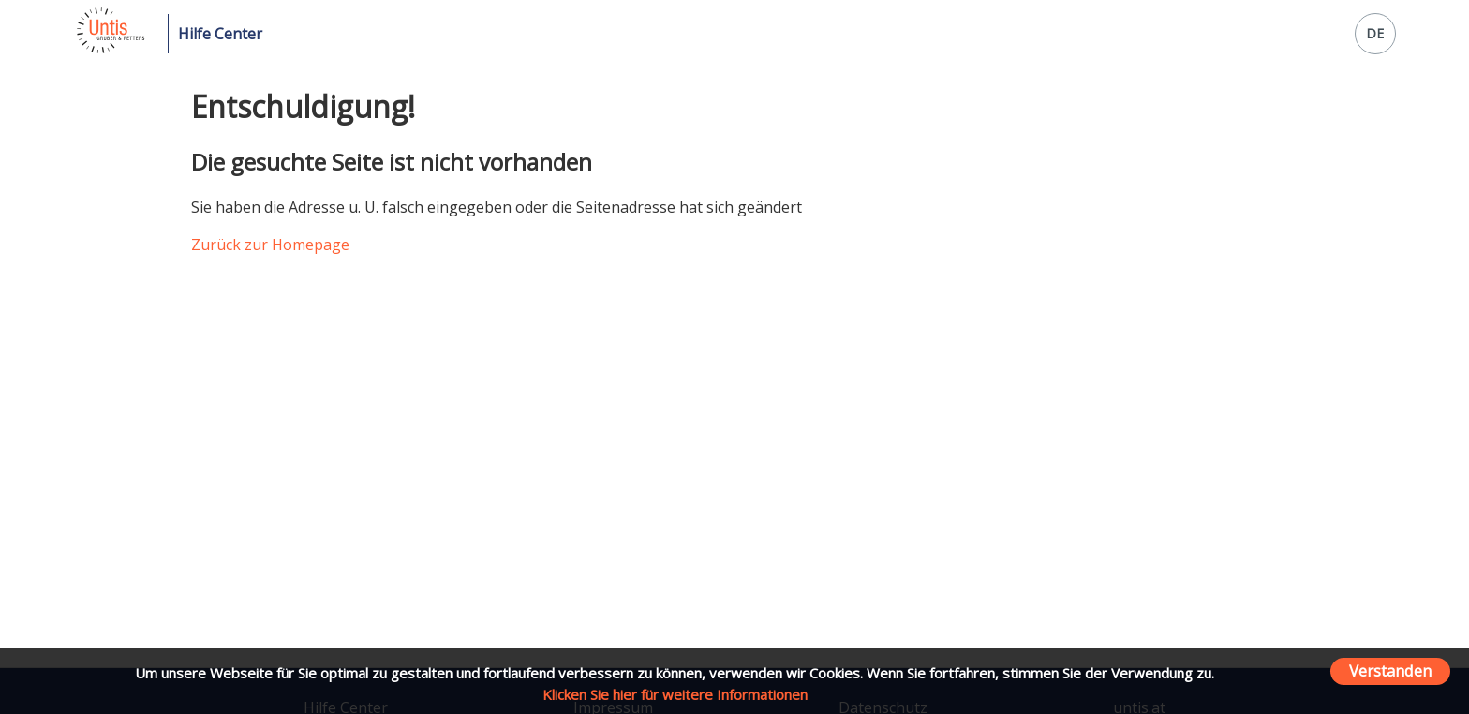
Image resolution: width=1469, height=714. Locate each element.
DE (1375, 33)
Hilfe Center (220, 33)
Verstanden (1390, 670)
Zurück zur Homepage (270, 244)
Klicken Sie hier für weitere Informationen (675, 694)
